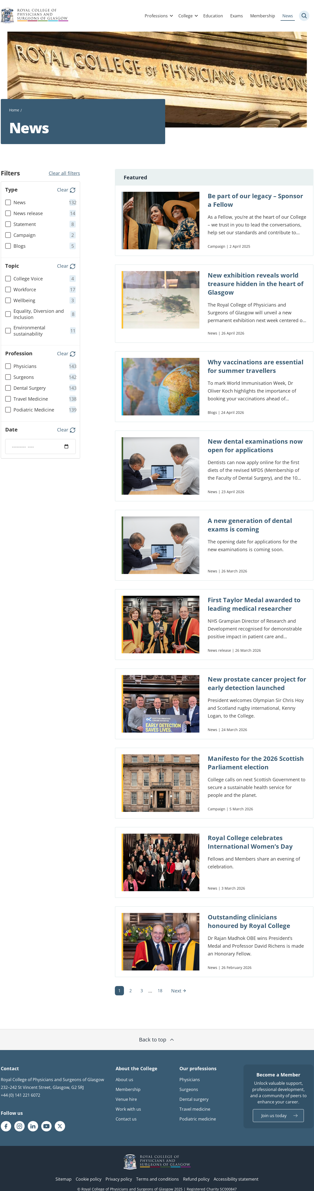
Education (213, 16)
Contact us (126, 1119)
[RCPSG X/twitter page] (60, 1126)
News (287, 16)
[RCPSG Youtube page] (46, 1126)
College (185, 16)
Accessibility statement (236, 1179)
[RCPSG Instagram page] (19, 1126)
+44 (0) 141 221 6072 (20, 1095)
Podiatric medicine (197, 1119)
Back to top (157, 1039)
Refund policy (196, 1179)
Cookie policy (88, 1179)
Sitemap (63, 1179)
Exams (236, 16)
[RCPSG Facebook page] (6, 1126)
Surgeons (188, 1089)
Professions (156, 16)
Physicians (189, 1079)
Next (178, 991)
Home (14, 110)
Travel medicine (194, 1109)
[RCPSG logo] (157, 1162)
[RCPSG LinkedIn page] (33, 1126)
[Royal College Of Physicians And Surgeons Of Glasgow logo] (34, 16)
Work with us (128, 1109)
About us (124, 1079)
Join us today (274, 1115)
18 (160, 991)
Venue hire (126, 1099)
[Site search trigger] (304, 16)
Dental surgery (193, 1099)
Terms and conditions (157, 1179)
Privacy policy (119, 1179)
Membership (262, 16)
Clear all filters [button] (64, 173)
